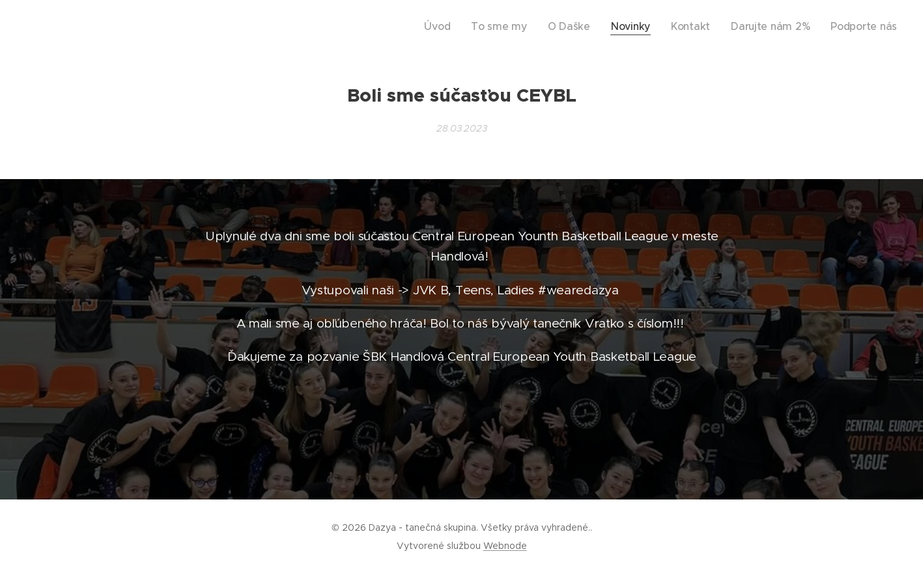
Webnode (505, 546)
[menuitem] (487, 26)
